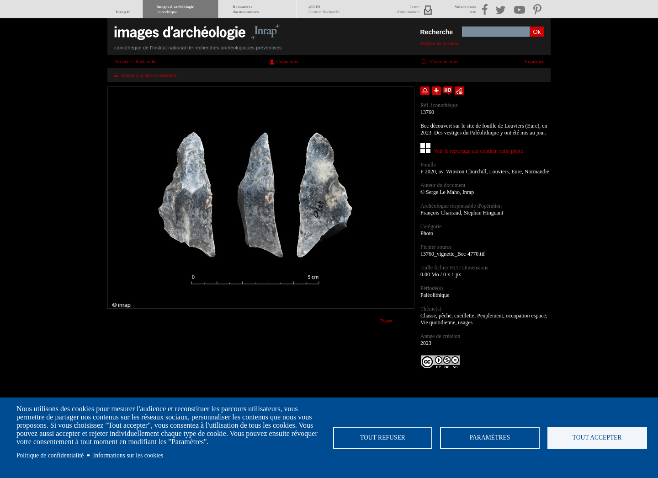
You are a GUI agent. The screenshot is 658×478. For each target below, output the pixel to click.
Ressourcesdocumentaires (246, 9)
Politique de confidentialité (50, 455)
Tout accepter (597, 437)
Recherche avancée (439, 43)
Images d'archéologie (175, 9)
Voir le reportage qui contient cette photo (478, 151)
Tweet (386, 320)
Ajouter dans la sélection (425, 90)
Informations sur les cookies (128, 455)
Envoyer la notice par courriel (459, 90)
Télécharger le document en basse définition (436, 90)
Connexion (287, 61)
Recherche (436, 32)
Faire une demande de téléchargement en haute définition (447, 90)
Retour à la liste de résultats (149, 75)
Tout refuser (382, 437)
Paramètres (490, 437)
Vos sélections (444, 61)
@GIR (324, 9)
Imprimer (534, 61)
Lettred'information (408, 9)
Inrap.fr (123, 12)
